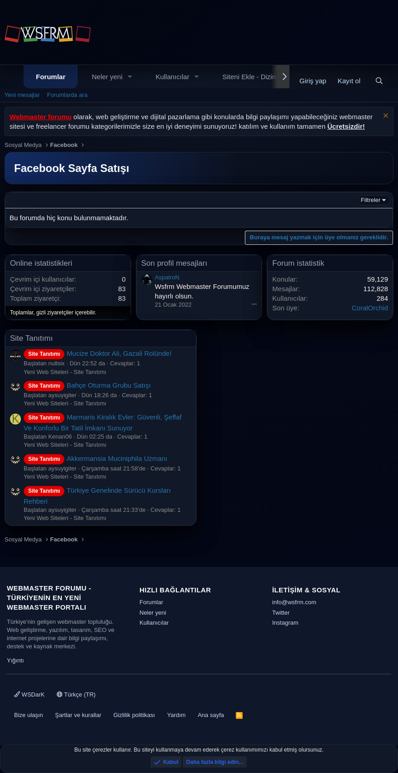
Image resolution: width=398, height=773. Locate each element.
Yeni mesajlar (22, 94)
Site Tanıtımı (31, 338)
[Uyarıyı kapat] (384, 116)
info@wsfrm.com (294, 602)
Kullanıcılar (172, 77)
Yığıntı (15, 660)
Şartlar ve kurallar (78, 715)
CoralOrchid (370, 308)
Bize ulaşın (28, 715)
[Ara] (379, 80)
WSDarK (29, 694)
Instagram (285, 622)
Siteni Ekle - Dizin (249, 77)
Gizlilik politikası (134, 715)
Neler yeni (107, 77)
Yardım (176, 715)
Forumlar (50, 77)
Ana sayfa (211, 715)
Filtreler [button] (370, 200)
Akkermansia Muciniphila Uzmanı (95, 458)
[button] (129, 76)
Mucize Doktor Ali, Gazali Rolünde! (98, 353)
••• (254, 304)
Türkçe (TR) (76, 694)
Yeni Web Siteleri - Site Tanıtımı (65, 372)
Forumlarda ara (67, 94)
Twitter (280, 612)
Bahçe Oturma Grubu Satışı (87, 385)
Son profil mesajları (174, 263)
